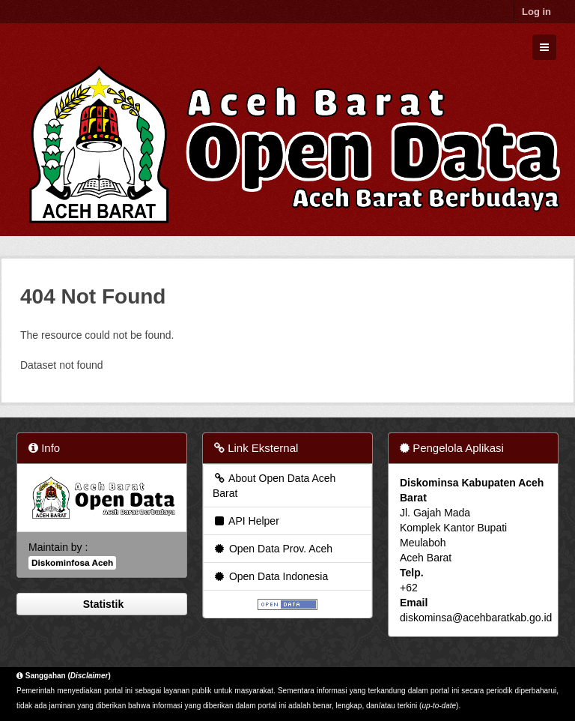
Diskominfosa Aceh (72, 563)
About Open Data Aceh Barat (274, 485)
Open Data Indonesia (270, 576)
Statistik (102, 604)
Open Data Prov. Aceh (272, 549)
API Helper (246, 521)
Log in (536, 11)
